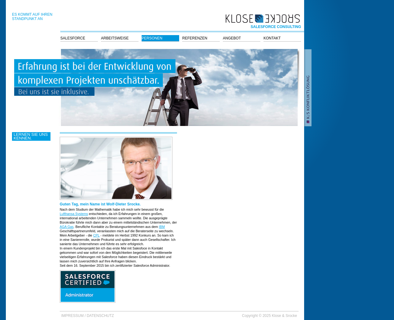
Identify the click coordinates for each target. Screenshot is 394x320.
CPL (96, 235)
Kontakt (272, 38)
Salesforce (72, 38)
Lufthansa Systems (74, 214)
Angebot (232, 38)
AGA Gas (67, 227)
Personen (152, 38)
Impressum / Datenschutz (87, 316)
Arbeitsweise (115, 38)
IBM (162, 227)
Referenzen (194, 38)
